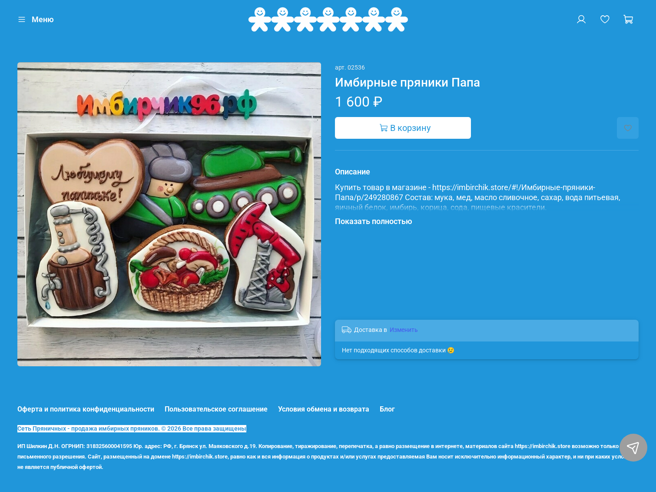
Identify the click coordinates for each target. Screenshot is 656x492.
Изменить (404, 329)
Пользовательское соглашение (216, 409)
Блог (387, 409)
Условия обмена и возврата (323, 409)
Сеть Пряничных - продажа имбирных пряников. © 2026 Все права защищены (131, 428)
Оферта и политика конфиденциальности (85, 409)
